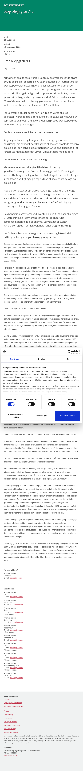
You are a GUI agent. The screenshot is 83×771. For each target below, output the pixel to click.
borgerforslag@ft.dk (10, 755)
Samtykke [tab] (14, 359)
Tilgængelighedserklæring (13, 703)
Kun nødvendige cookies (15, 415)
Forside (6, 711)
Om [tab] (68, 359)
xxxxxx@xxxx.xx (16, 578)
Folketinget (7, 699)
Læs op (10, 69)
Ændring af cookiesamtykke (13, 706)
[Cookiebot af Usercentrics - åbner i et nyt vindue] (69, 352)
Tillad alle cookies (67, 416)
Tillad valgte (41, 416)
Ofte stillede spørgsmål (12, 725)
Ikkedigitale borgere (10, 722)
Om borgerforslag (10, 729)
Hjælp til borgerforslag (11, 732)
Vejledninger (8, 718)
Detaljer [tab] (41, 359)
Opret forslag (8, 714)
